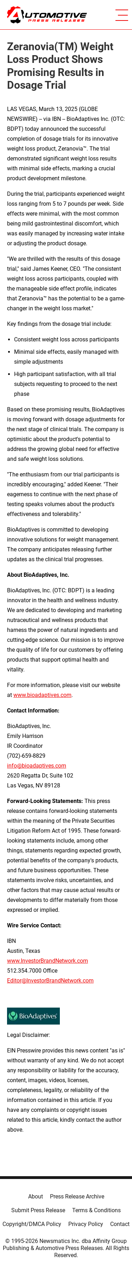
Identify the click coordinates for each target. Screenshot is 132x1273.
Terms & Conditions (96, 1210)
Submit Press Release (38, 1210)
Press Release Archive (77, 1196)
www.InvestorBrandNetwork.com (47, 960)
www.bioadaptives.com (42, 695)
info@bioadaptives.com (36, 765)
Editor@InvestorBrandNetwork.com (50, 980)
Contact (120, 1224)
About (35, 1196)
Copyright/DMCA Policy (31, 1224)
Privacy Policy (85, 1224)
